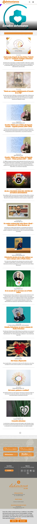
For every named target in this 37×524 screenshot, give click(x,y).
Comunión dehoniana (18, 421)
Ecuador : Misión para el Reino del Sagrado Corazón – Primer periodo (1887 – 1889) (18, 158)
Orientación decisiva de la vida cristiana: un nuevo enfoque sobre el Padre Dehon (18, 258)
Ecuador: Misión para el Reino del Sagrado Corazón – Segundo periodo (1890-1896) (18, 125)
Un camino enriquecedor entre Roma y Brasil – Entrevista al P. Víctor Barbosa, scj (18, 224)
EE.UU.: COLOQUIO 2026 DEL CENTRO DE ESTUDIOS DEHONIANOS (18, 192)
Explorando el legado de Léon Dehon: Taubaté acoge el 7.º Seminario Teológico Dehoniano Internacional (18, 58)
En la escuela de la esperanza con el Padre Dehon (18, 291)
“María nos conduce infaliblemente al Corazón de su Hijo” (18, 92)
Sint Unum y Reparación (18, 361)
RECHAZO (22, 521)
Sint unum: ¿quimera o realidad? (18, 390)
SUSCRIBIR (9, 470)
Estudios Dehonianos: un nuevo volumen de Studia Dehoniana (19, 328)
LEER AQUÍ (18, 518)
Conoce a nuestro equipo (18, 501)
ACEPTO (14, 521)
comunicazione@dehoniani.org (18, 494)
